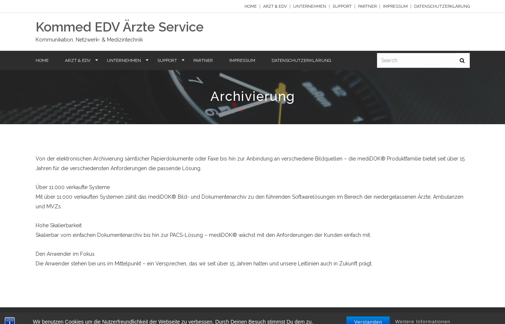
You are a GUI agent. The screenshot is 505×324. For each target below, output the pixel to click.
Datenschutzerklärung (442, 6)
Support (342, 6)
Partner (367, 6)
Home (251, 6)
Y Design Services (450, 315)
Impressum (395, 6)
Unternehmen (309, 6)
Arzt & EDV (275, 6)
